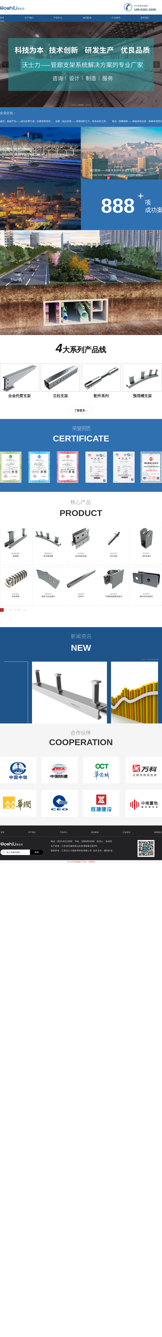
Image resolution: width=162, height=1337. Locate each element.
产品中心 (58, 18)
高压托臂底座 (81, 556)
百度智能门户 (78, 862)
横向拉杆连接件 (146, 596)
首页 (2, 18)
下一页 (17, 610)
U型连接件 (146, 556)
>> (25, 610)
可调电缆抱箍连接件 (113, 596)
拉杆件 (81, 596)
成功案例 (87, 18)
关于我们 (29, 18)
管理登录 (91, 862)
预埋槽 (15, 556)
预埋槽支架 (15, 553)
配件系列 (81, 553)
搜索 (36, 852)
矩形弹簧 (15, 596)
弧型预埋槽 (48, 556)
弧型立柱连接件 (48, 596)
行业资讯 (116, 18)
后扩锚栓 (113, 556)
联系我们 (145, 18)
